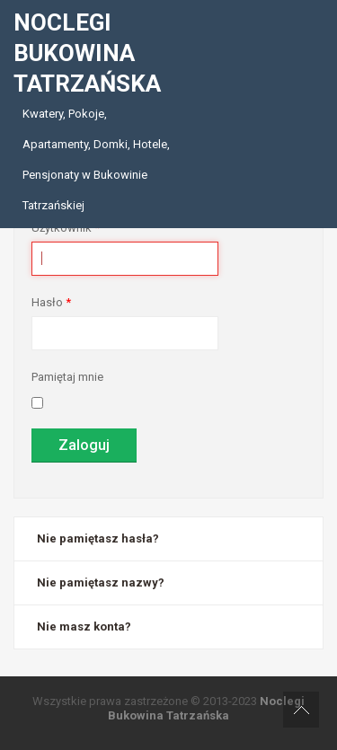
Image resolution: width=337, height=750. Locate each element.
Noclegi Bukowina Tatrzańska (206, 708)
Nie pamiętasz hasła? (98, 538)
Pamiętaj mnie (67, 377)
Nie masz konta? (84, 626)
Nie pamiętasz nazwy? (100, 582)
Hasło (51, 302)
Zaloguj (84, 445)
